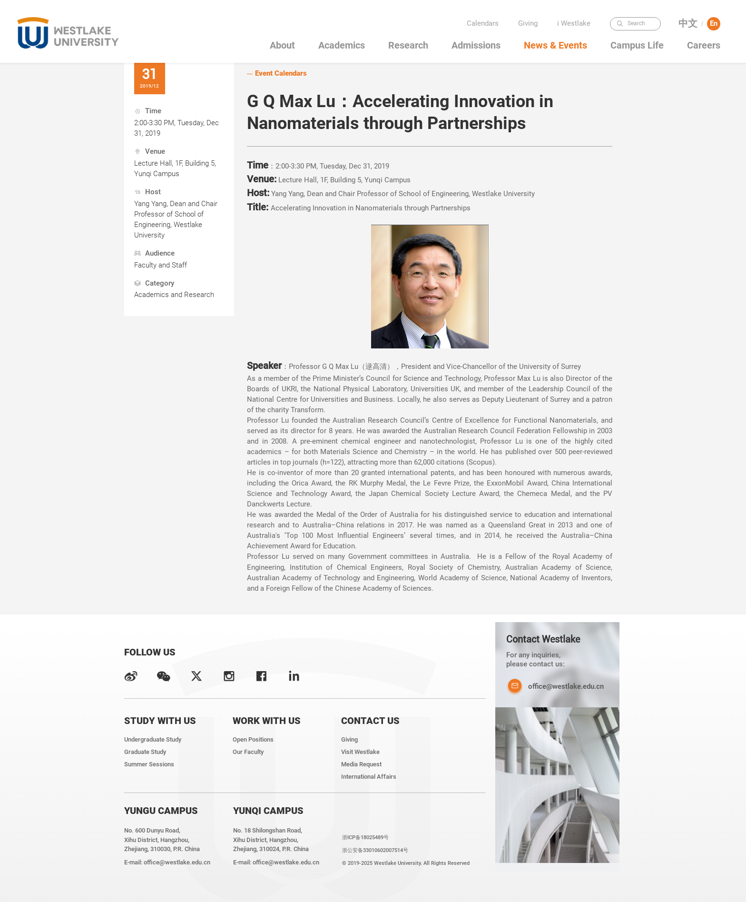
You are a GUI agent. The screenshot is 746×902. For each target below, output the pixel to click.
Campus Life (637, 45)
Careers (703, 45)
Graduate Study (145, 751)
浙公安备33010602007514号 (375, 850)
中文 (687, 24)
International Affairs (368, 776)
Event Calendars (281, 73)
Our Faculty (248, 751)
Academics (341, 45)
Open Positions (253, 739)
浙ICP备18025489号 (365, 837)
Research (408, 45)
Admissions (476, 45)
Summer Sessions (149, 764)
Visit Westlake (360, 751)
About (282, 45)
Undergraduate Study (152, 739)
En (713, 23)
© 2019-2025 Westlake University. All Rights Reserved (406, 863)
